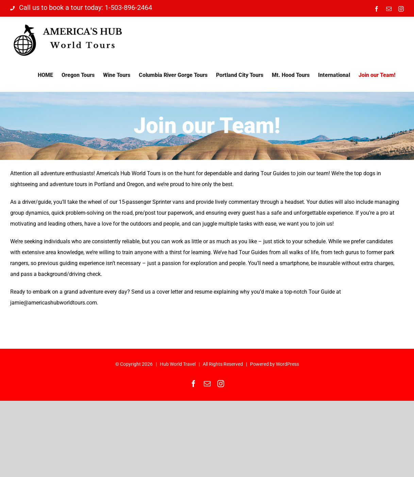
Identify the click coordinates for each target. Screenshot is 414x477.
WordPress (287, 364)
